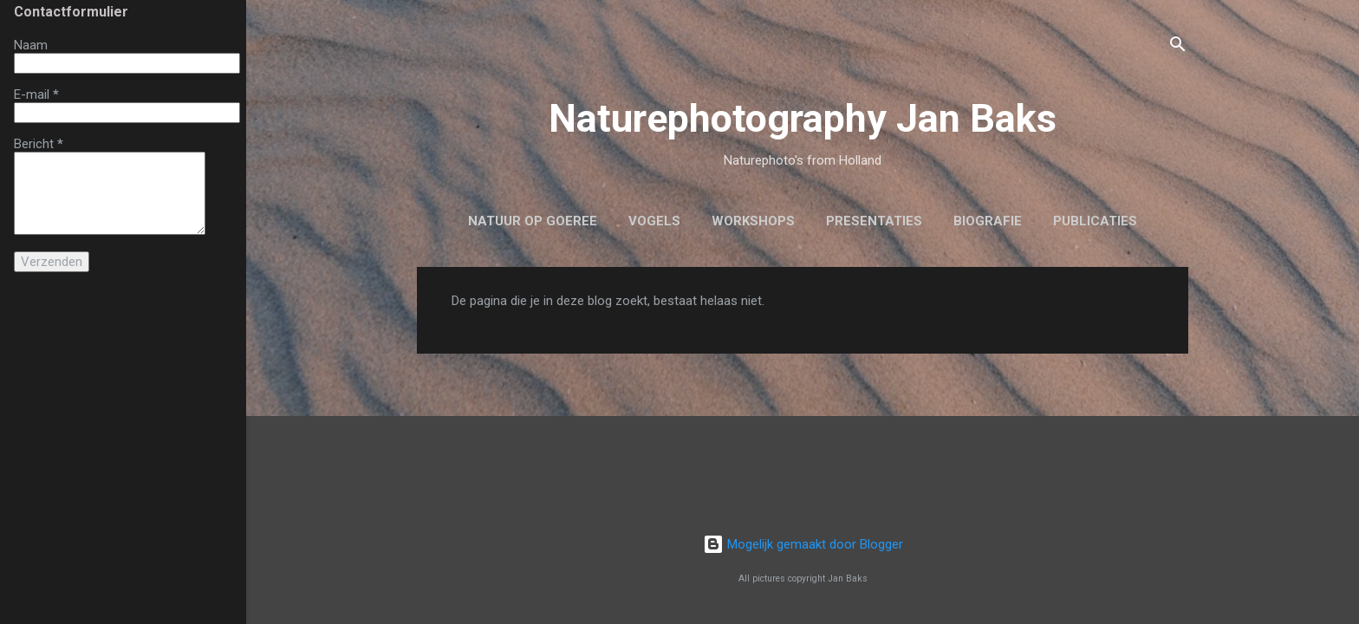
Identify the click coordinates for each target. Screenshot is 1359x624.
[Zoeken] (1177, 47)
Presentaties (874, 221)
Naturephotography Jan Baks (803, 118)
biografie (987, 221)
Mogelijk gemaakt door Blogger (803, 544)
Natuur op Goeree (532, 221)
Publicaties (1095, 221)
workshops (753, 221)
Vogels (654, 221)
